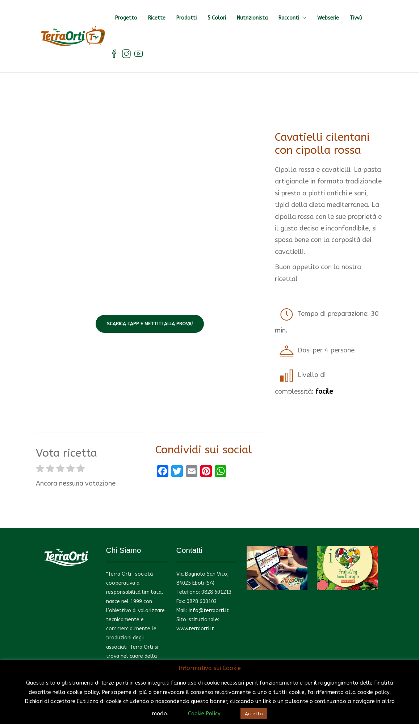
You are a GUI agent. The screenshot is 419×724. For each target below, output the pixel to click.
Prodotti (186, 18)
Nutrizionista (252, 18)
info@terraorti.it (209, 610)
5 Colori (217, 18)
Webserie (328, 18)
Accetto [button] (254, 713)
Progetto (126, 18)
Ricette (156, 18)
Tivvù (356, 18)
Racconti (288, 18)
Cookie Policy (204, 714)
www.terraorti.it (195, 629)
